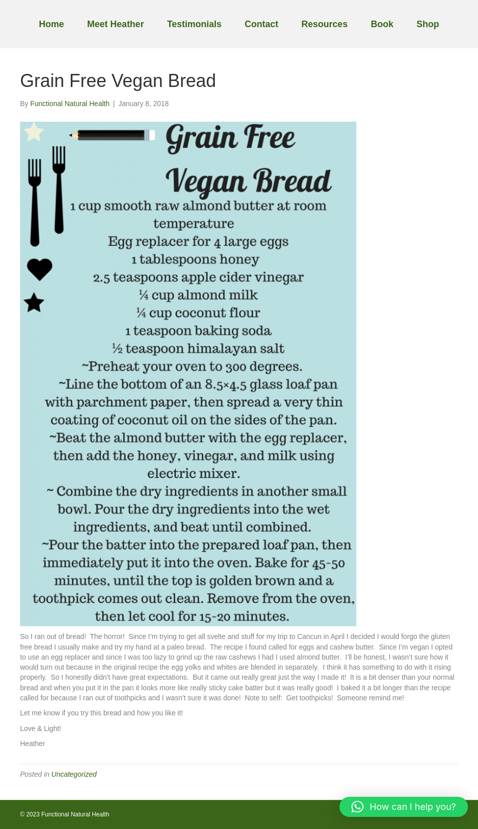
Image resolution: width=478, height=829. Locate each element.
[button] (403, 807)
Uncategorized (73, 774)
